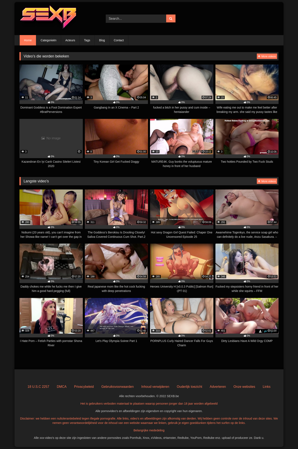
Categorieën (48, 40)
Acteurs (70, 40)
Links (266, 386)
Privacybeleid (84, 386)
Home (28, 40)
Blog (102, 40)
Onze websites (244, 386)
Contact (119, 40)
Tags (87, 40)
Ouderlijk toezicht (189, 386)
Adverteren (218, 386)
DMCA (61, 386)
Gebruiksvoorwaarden (117, 386)
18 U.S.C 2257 (38, 386)
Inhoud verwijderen (155, 386)
